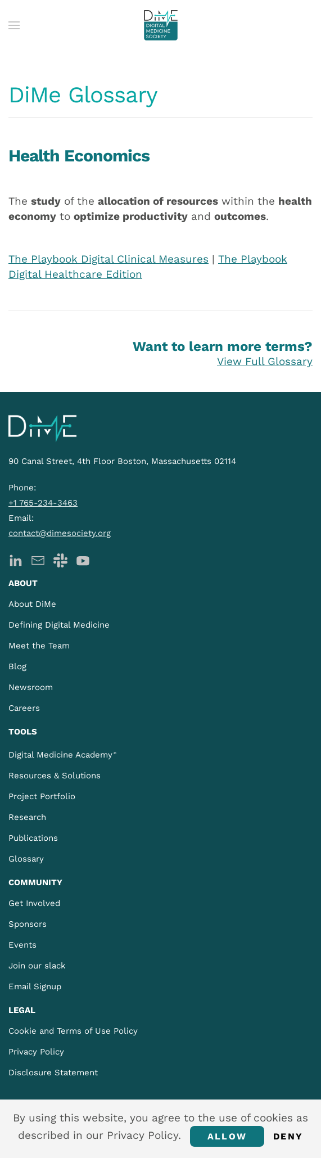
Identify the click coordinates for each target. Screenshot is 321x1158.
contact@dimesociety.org (59, 533)
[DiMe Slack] (60, 559)
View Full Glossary (265, 361)
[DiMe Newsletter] (38, 559)
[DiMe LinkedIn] (15, 559)
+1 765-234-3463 (43, 503)
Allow (227, 1136)
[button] (14, 25)
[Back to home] (161, 25)
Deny (288, 1136)
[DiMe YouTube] (83, 559)
